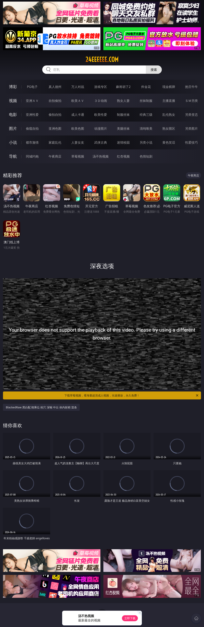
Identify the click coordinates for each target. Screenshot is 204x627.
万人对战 (77, 87)
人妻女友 (77, 142)
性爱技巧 (191, 142)
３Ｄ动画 (100, 100)
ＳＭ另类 (191, 100)
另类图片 (191, 128)
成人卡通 (77, 114)
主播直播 (168, 100)
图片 (13, 128)
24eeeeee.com (102, 59)
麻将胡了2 (123, 87)
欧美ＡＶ (77, 100)
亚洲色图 (55, 128)
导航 (13, 156)
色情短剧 (146, 156)
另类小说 (146, 142)
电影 (13, 114)
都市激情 (32, 142)
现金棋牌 (168, 87)
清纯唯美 (146, 128)
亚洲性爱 (32, 114)
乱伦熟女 (168, 114)
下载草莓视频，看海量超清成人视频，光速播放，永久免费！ (131, 395)
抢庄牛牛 (191, 87)
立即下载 (129, 618)
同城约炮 (32, 156)
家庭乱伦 (55, 142)
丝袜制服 (146, 100)
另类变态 (191, 114)
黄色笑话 (168, 142)
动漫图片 (100, 128)
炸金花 (146, 87)
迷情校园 (123, 142)
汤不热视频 (101, 156)
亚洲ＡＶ (32, 100)
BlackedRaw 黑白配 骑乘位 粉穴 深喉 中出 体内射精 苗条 (41, 407)
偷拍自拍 (55, 114)
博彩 (13, 86)
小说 (13, 142)
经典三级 (146, 114)
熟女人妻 (123, 100)
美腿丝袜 (123, 128)
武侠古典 (100, 142)
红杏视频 (123, 156)
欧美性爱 (100, 114)
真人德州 (55, 87)
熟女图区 (168, 128)
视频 (13, 100)
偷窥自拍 (32, 128)
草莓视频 (77, 156)
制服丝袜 (123, 114)
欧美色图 (77, 128)
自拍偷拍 (55, 100)
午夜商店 (55, 156)
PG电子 (32, 87)
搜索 (154, 69)
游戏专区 (100, 87)
